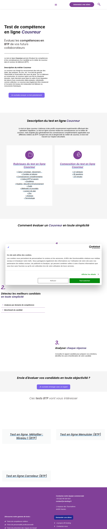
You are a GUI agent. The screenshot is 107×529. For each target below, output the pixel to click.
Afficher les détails (88, 274)
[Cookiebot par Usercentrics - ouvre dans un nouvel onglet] (90, 247)
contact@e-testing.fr (63, 501)
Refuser (53, 281)
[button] (56, 4)
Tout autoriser (84, 281)
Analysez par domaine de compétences (19, 305)
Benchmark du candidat (13, 310)
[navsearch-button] (99, 4)
